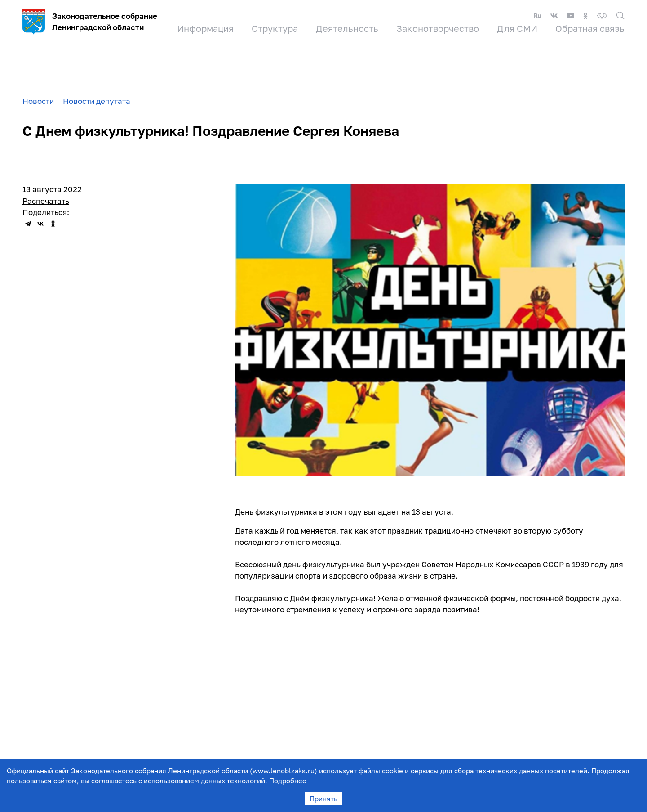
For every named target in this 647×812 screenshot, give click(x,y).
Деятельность (347, 28)
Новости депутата (96, 101)
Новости (38, 101)
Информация (205, 28)
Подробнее (287, 780)
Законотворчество (437, 28)
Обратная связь (590, 28)
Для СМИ (517, 28)
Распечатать (45, 201)
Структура (275, 28)
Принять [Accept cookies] (323, 798)
